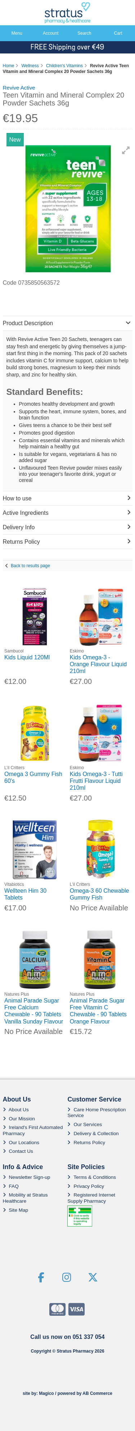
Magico (46, 1393)
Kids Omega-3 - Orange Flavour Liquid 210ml (98, 664)
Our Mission (19, 1118)
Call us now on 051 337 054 (67, 1337)
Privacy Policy (85, 1186)
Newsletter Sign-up (26, 1177)
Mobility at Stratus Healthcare (25, 1197)
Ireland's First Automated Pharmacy (33, 1130)
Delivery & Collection (92, 1133)
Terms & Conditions (91, 1177)
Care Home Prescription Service (96, 1112)
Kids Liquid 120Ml (27, 657)
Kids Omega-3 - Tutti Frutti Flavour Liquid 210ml (96, 781)
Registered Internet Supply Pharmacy (91, 1197)
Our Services (84, 1124)
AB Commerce (97, 1393)
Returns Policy (86, 1142)
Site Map (15, 1210)
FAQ (11, 1186)
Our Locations (21, 1142)
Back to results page (30, 565)
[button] (126, 150)
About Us (16, 1109)
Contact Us (18, 1151)
